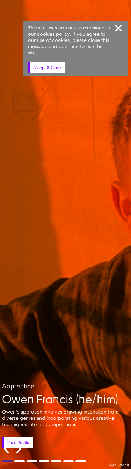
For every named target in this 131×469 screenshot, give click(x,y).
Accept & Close (47, 67)
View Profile (18, 442)
